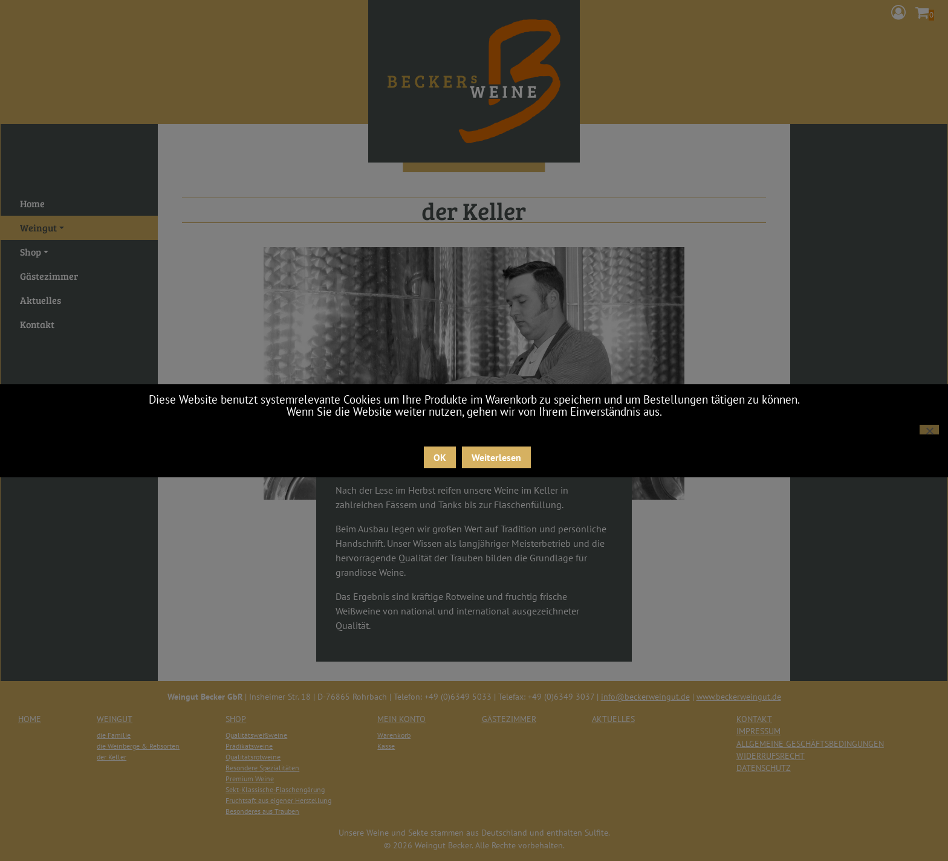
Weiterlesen (496, 457)
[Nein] (929, 429)
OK (439, 457)
